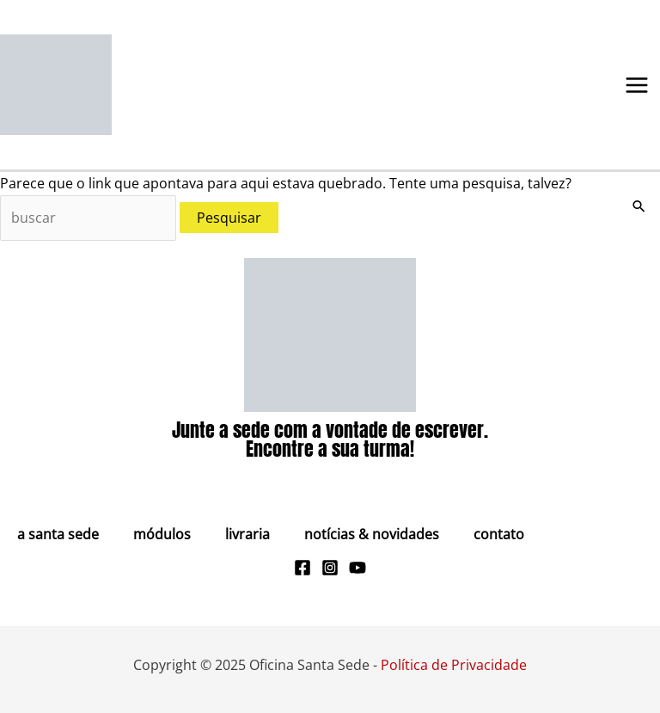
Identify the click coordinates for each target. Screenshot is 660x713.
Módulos (162, 534)
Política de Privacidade (454, 664)
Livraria (247, 534)
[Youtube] (357, 567)
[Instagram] (330, 567)
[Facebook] (302, 567)
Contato (499, 534)
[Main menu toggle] (637, 85)
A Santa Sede (58, 534)
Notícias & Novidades (371, 534)
